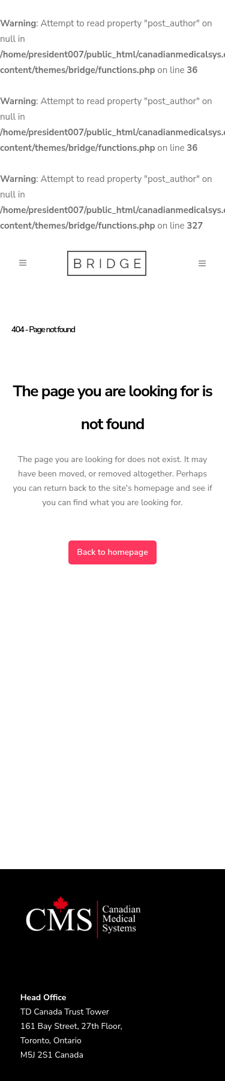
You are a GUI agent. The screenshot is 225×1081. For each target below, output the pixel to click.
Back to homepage (112, 552)
